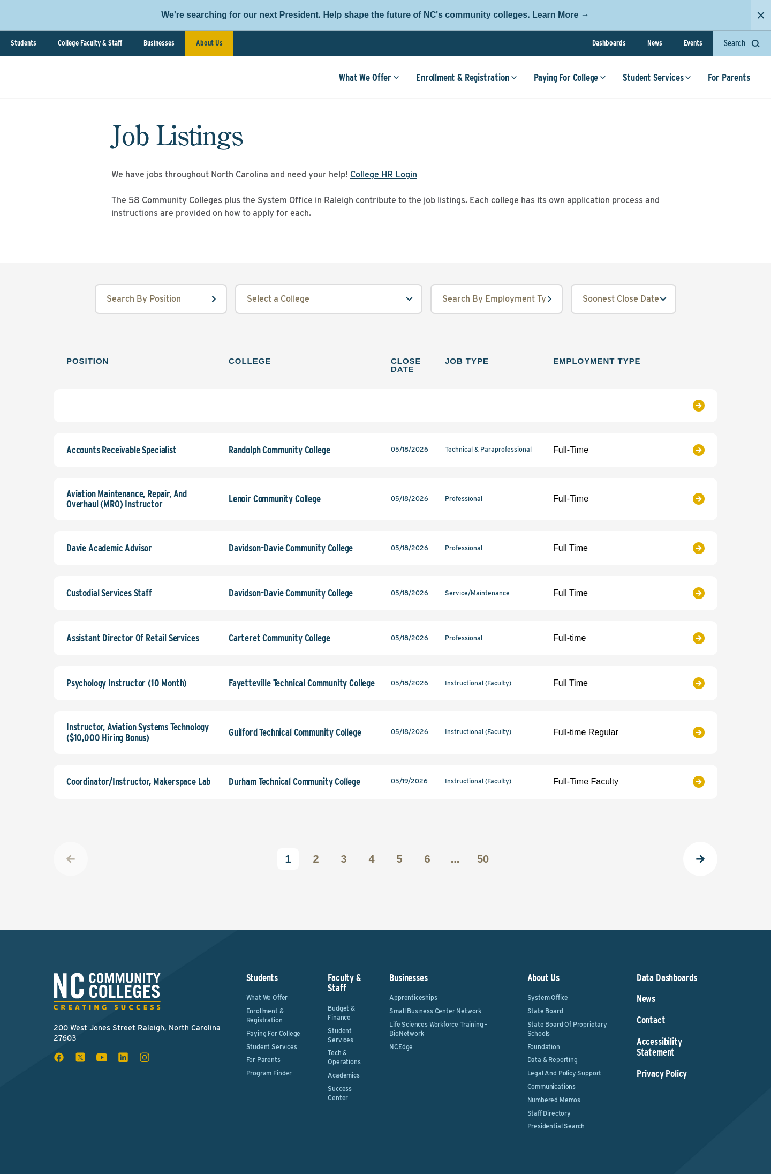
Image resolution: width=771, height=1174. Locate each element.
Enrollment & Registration (462, 82)
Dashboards (609, 43)
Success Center (340, 1093)
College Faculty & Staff (90, 43)
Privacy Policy (662, 1073)
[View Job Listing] (683, 406)
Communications (551, 1086)
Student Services (652, 82)
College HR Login (383, 174)
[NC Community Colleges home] (56, 82)
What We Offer (365, 82)
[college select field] (328, 299)
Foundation (543, 1047)
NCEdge (401, 1047)
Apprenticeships (413, 997)
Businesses (159, 43)
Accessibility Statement (659, 1047)
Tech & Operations (344, 1057)
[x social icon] (80, 1057)
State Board (545, 1011)
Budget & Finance (341, 1012)
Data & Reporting (552, 1060)
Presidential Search (556, 1126)
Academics (343, 1075)
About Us (209, 43)
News (654, 43)
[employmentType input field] (496, 299)
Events (693, 43)
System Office (548, 997)
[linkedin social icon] (123, 1057)
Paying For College (565, 82)
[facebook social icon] (59, 1057)
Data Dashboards (667, 978)
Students (23, 43)
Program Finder (269, 1073)
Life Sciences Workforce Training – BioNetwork (438, 1028)
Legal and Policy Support (564, 1073)
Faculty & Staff (344, 983)
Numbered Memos (553, 1100)
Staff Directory (549, 1113)
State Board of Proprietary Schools (567, 1028)
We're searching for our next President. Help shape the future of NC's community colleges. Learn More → (375, 14)
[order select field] (623, 299)
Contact (651, 1020)
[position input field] (161, 299)
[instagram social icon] (144, 1057)
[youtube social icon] (101, 1057)
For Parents (724, 82)
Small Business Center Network (435, 1011)
